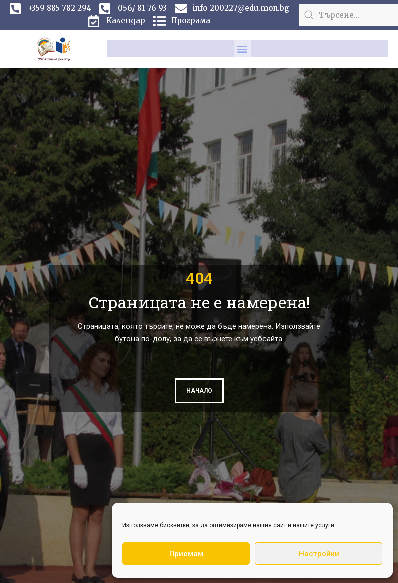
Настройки (319, 553)
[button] (242, 48)
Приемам (186, 553)
